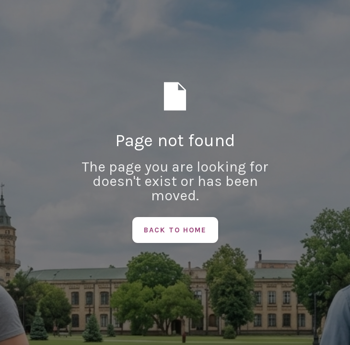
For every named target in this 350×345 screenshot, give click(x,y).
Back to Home (175, 230)
